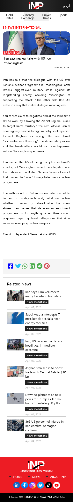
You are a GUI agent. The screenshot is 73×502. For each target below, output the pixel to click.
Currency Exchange (27, 16)
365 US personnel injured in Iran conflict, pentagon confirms (44, 426)
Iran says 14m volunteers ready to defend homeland (43, 294)
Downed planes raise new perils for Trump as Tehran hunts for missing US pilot (43, 399)
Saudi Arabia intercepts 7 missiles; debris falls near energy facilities (42, 318)
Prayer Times (46, 16)
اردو (66, 5)
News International (36, 302)
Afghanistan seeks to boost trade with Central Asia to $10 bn (45, 372)
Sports (63, 15)
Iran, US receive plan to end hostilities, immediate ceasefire (44, 345)
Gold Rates (9, 16)
